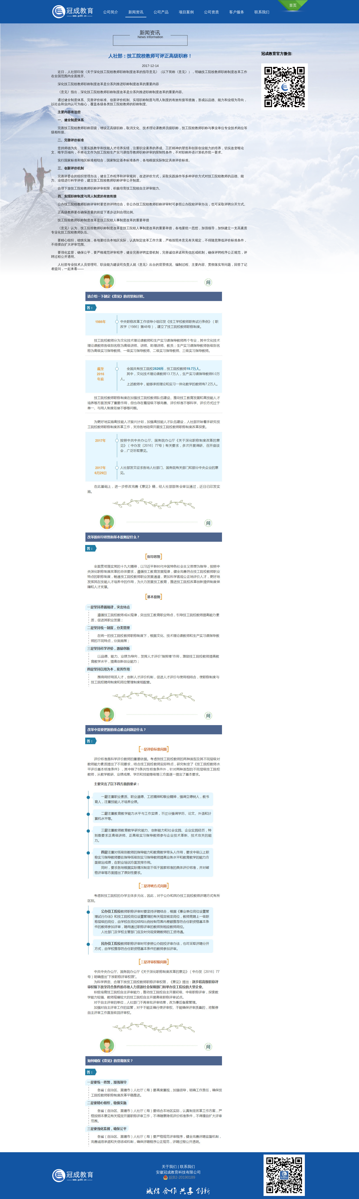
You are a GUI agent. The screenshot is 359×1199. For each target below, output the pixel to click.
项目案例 (186, 12)
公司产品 (161, 12)
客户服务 (236, 12)
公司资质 (211, 12)
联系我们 (261, 12)
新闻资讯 (135, 12)
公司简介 (110, 12)
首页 (293, 5)
